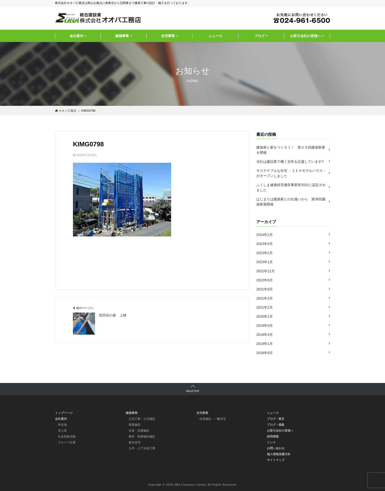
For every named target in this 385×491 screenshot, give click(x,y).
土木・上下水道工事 (142, 448)
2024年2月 (264, 235)
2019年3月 (264, 335)
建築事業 (122, 36)
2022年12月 (265, 271)
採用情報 (273, 436)
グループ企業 (67, 442)
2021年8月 (264, 289)
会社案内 (76, 36)
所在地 (62, 424)
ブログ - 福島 (275, 424)
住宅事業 (168, 36)
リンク (271, 442)
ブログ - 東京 (275, 419)
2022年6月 (264, 280)
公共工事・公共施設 (142, 419)
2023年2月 (264, 253)
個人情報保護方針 (278, 454)
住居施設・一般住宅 (212, 419)
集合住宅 (134, 442)
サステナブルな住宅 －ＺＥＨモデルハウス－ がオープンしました (291, 173)
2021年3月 (264, 298)
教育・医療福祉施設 (142, 436)
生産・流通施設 (139, 430)
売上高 (62, 430)
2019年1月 (264, 344)
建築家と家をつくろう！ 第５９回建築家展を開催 (290, 149)
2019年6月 (264, 325)
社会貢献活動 (67, 436)
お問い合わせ (276, 448)
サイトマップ (276, 460)
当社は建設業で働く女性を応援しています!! (290, 162)
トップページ (64, 413)
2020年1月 (264, 316)
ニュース (215, 36)
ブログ (259, 36)
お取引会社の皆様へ (305, 36)
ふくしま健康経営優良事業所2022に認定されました (291, 187)
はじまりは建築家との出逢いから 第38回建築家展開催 (291, 201)
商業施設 (134, 424)
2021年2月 (264, 307)
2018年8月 (264, 353)
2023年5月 (264, 244)
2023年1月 (264, 262)
